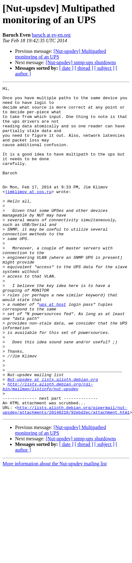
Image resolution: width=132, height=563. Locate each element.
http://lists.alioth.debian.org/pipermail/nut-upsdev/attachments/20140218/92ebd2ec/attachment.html (66, 475)
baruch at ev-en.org (51, 35)
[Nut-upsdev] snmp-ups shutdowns (81, 62)
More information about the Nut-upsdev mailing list (55, 529)
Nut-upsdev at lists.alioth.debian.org (53, 438)
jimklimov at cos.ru (28, 213)
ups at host (52, 348)
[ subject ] (104, 68)
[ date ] (66, 68)
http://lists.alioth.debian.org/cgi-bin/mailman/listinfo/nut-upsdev (48, 447)
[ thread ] (84, 68)
